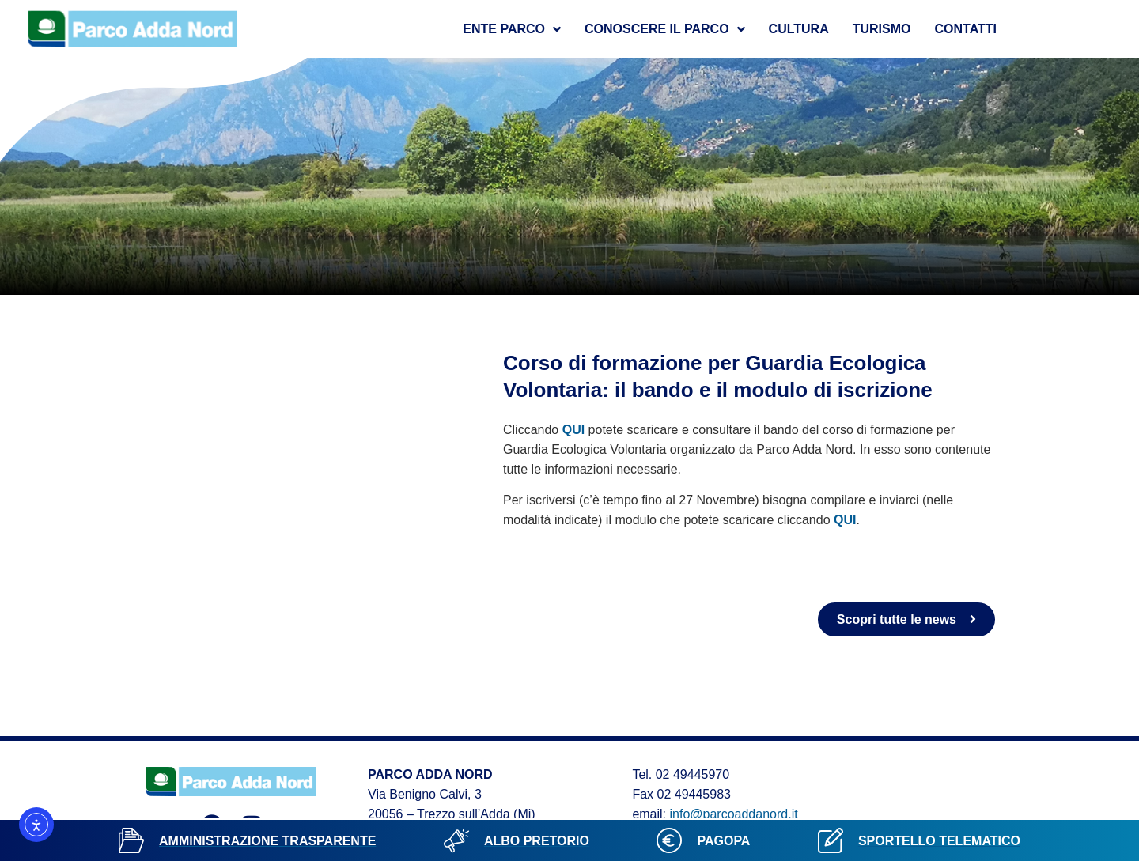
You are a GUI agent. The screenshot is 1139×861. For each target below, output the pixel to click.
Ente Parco (512, 29)
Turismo (882, 29)
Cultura (799, 29)
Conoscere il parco (665, 29)
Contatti (966, 29)
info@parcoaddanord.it (734, 814)
